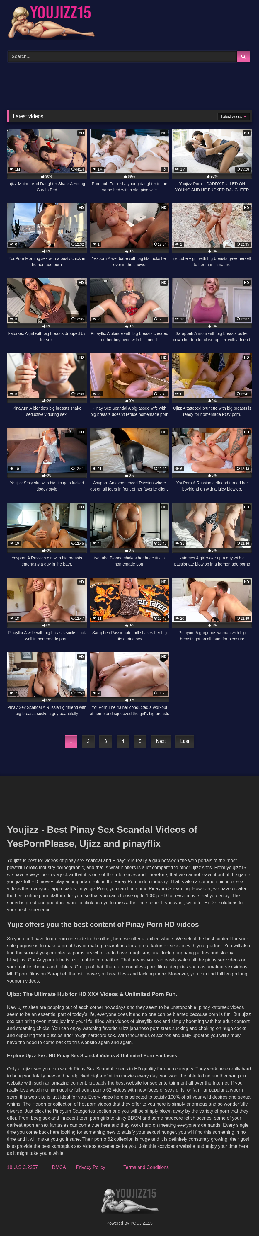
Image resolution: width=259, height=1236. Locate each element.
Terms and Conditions (146, 1167)
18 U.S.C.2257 (22, 1167)
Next (161, 741)
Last (184, 741)
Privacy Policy (90, 1167)
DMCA (59, 1167)
